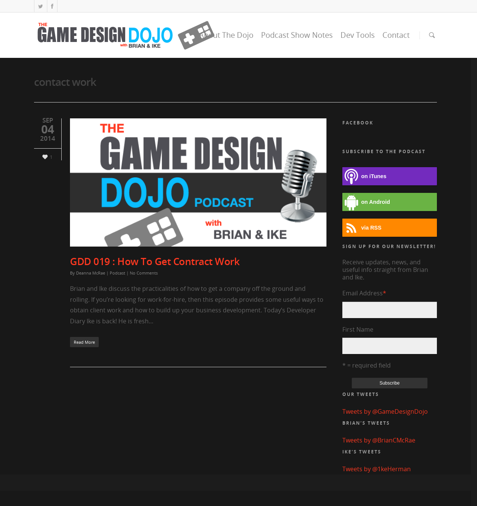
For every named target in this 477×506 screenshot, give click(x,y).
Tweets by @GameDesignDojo (385, 411)
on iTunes (364, 176)
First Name (357, 329)
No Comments (144, 273)
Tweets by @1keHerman (376, 469)
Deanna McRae (90, 273)
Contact (396, 35)
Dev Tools (357, 35)
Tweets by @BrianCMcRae (378, 440)
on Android (366, 202)
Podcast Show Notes (297, 35)
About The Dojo (226, 35)
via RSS (362, 228)
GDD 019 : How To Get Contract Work (154, 261)
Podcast (117, 273)
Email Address (364, 293)
